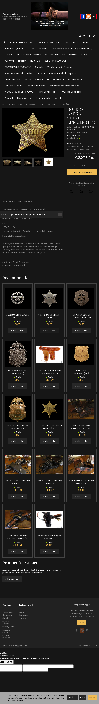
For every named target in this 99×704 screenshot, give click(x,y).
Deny (82, 697)
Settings (72, 697)
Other (28, 79)
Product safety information (15, 262)
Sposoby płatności (6, 630)
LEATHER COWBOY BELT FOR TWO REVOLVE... (49, 372)
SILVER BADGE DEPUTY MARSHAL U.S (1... (17, 372)
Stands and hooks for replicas (64, 85)
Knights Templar (36, 85)
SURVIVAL (9, 60)
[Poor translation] (9, 661)
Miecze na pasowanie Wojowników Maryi (72, 48)
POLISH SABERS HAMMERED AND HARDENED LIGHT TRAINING (47, 54)
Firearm (22, 60)
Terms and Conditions (70, 91)
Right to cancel (6, 621)
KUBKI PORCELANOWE (55, 60)
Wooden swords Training (59, 67)
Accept (92, 697)
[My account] (89, 36)
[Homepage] (49, 16)
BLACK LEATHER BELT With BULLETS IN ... (18, 482)
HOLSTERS (35, 60)
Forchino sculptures (37, 48)
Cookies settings (6, 635)
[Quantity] (74, 165)
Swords (39, 67)
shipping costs (21, 645)
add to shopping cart (82, 172)
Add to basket (17, 330)
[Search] (79, 36)
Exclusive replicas (46, 91)
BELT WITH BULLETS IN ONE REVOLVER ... (81, 482)
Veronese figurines (14, 48)
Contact (9, 98)
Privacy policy (8, 626)
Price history (74, 143)
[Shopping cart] (84, 36)
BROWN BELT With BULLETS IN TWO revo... (81, 427)
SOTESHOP (93, 645)
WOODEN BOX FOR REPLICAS (19, 91)
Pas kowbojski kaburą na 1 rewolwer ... (49, 537)
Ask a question (12, 578)
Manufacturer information (14, 265)
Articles (59, 98)
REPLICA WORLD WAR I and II (49, 79)
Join (82, 622)
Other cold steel (13, 79)
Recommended (43, 98)
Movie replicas (75, 79)
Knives (30, 73)
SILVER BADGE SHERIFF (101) (49, 316)
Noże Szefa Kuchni (14, 73)
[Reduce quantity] (79, 165)
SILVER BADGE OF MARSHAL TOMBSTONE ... (81, 316)
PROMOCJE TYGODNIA (48, 42)
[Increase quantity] (69, 165)
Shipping (6, 617)
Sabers (84, 54)
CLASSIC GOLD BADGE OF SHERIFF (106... (49, 427)
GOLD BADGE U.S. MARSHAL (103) (81, 372)
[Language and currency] (94, 36)
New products (24, 98)
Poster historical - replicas (62, 73)
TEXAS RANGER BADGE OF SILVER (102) (18, 316)
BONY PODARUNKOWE (21, 42)
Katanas (9, 54)
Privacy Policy (17, 700)
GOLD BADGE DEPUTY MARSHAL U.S (17, 427)
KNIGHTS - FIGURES (14, 85)
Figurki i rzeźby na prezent (77, 42)
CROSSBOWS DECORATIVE (18, 67)
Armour (41, 73)
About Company (23, 613)
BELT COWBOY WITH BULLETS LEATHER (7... (17, 537)
